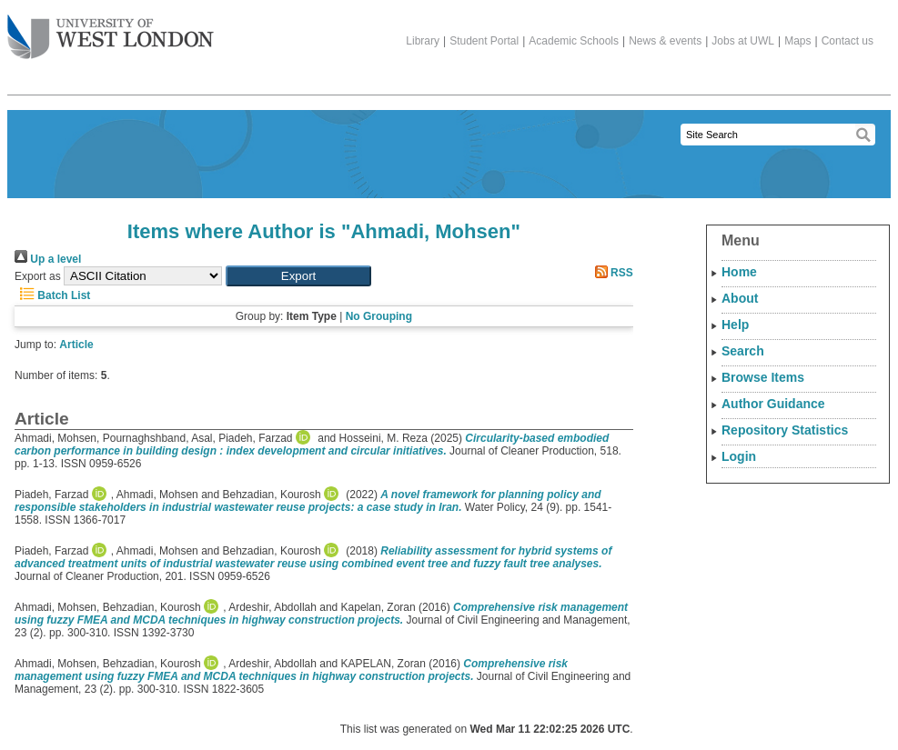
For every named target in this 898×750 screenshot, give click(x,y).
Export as (38, 276)
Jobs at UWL (742, 41)
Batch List (52, 295)
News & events (665, 41)
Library (422, 41)
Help (735, 324)
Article (76, 344)
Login (738, 456)
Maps (797, 41)
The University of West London (110, 30)
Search (742, 351)
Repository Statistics (784, 430)
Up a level (48, 259)
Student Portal (484, 41)
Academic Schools (574, 41)
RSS (611, 272)
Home (739, 272)
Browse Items (762, 377)
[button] (298, 275)
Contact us (847, 41)
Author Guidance (773, 403)
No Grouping (379, 316)
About (739, 298)
